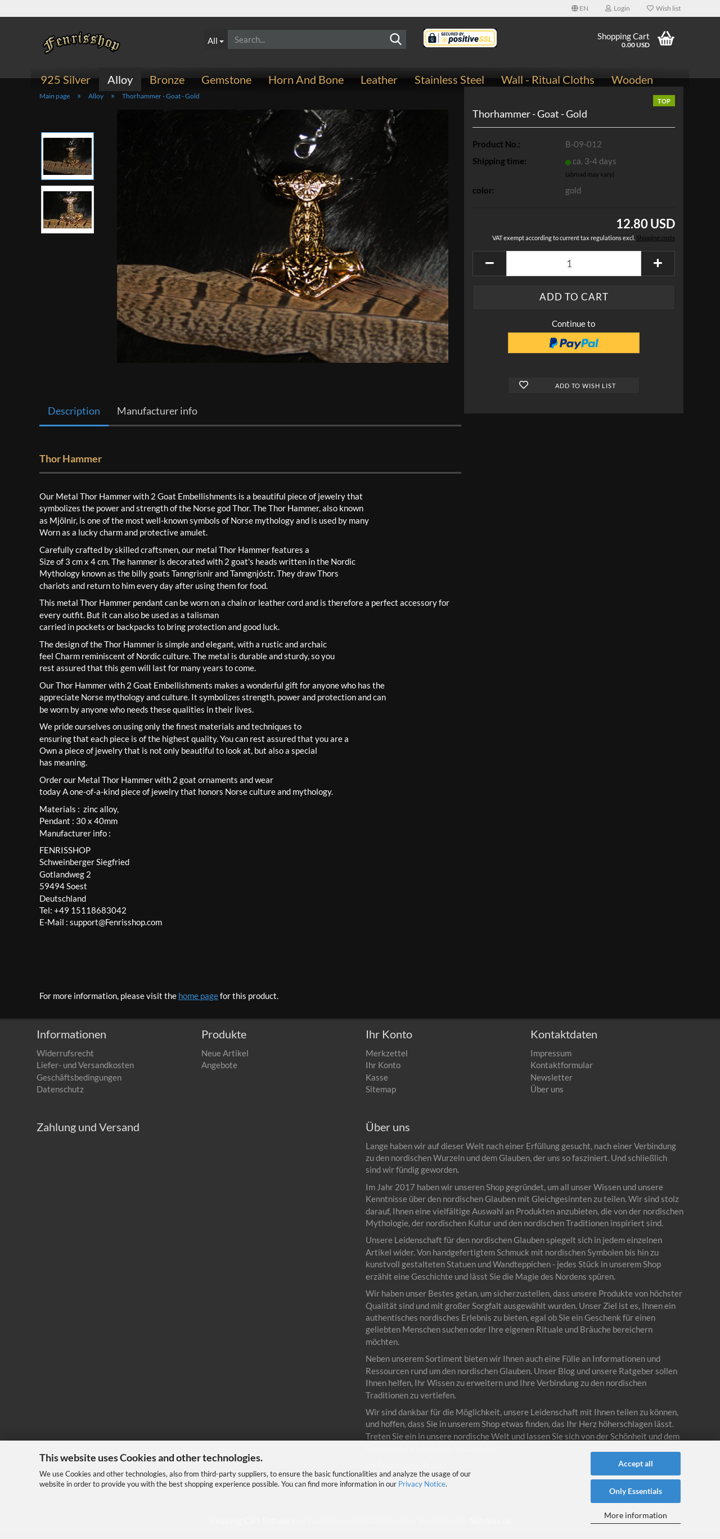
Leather (379, 79)
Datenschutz (60, 1095)
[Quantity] (573, 269)
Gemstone (226, 79)
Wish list (664, 8)
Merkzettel (387, 1059)
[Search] (396, 40)
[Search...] (216, 39)
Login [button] (617, 8)
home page (198, 1002)
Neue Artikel (225, 1059)
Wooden (632, 79)
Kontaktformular (561, 1071)
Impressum (551, 1059)
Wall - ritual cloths (548, 79)
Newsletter (551, 1083)
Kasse (377, 1083)
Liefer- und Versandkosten (85, 1071)
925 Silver (65, 79)
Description (74, 417)
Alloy (120, 79)
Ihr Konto (383, 1071)
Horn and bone (306, 79)
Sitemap (381, 1095)
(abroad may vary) (589, 180)
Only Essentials (635, 1491)
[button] (580, 8)
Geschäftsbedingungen (79, 1083)
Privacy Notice (422, 1483)
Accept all (635, 1463)
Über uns (547, 1095)
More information (635, 1515)
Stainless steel (449, 79)
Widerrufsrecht (65, 1059)
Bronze (167, 79)
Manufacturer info (157, 417)
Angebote (219, 1071)
